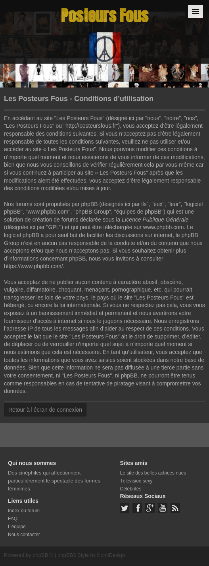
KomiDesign (111, 555)
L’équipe (17, 526)
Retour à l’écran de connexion (45, 410)
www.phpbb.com (163, 227)
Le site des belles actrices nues (153, 473)
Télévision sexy (136, 481)
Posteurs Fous (104, 15)
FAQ (12, 518)
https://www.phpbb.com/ (33, 266)
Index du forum (24, 510)
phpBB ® (43, 555)
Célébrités (130, 489)
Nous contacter (24, 534)
